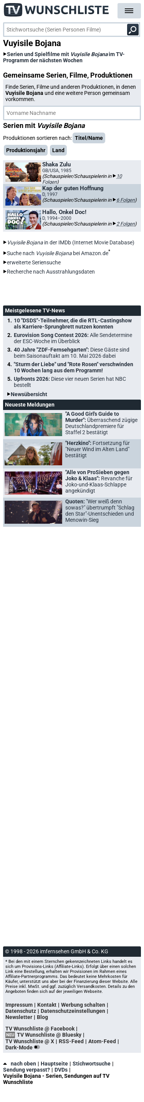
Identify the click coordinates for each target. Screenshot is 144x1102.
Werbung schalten (83, 1005)
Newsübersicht (29, 394)
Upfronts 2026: (70, 382)
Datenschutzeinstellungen (73, 1011)
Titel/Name (89, 138)
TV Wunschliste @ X (29, 1041)
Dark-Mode (24, 1047)
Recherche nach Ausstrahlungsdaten (51, 272)
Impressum (19, 1005)
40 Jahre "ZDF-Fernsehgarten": (71, 353)
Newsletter (18, 1017)
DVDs (61, 1070)
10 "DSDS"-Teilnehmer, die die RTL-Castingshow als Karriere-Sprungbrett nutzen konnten (73, 323)
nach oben (19, 1064)
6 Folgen (125, 200)
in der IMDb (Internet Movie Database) (70, 242)
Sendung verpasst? (26, 1070)
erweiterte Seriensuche (34, 262)
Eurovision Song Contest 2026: (73, 338)
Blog (42, 1017)
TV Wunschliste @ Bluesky (49, 1035)
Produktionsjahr (25, 150)
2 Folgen (125, 224)
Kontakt (46, 1005)
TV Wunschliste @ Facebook (39, 1029)
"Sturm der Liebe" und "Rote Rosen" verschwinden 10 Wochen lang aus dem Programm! (73, 367)
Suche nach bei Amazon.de (57, 253)
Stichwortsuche (92, 1064)
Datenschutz (20, 1011)
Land (58, 150)
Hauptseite (54, 1064)
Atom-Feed (102, 1041)
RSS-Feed (71, 1041)
